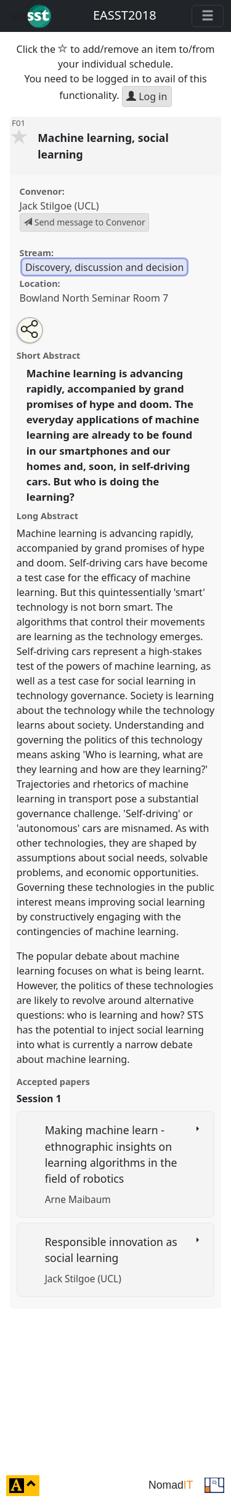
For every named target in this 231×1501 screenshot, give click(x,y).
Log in (146, 96)
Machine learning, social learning (103, 145)
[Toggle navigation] (208, 16)
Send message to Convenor (84, 222)
